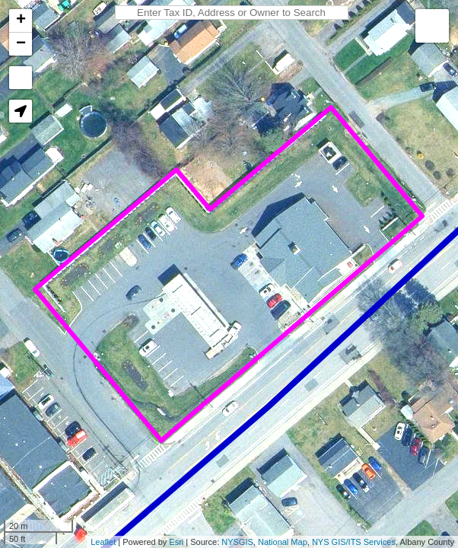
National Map (282, 541)
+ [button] (21, 20)
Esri (176, 541)
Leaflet (103, 541)
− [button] (21, 44)
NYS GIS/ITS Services (354, 541)
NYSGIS (237, 541)
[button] (20, 111)
